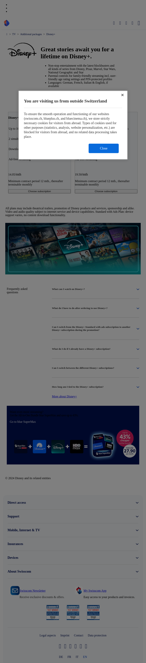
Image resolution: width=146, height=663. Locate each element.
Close (103, 148)
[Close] (122, 95)
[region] (73, 125)
